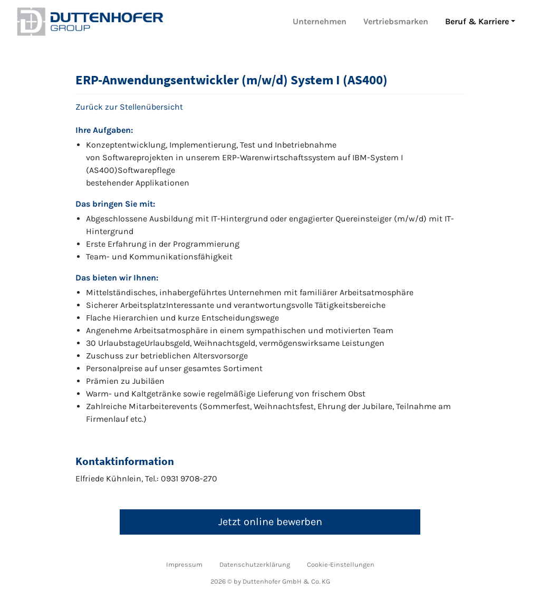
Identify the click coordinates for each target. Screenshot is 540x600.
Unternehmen (319, 21)
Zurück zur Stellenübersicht (129, 107)
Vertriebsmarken (395, 21)
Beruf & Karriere (477, 21)
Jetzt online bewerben (270, 522)
